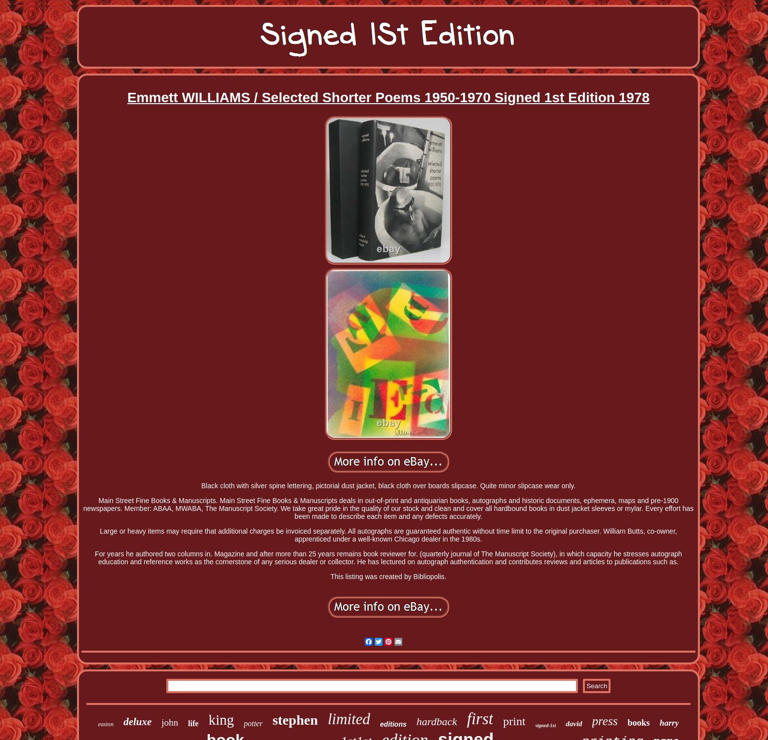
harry (669, 723)
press (605, 721)
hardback (437, 721)
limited (349, 719)
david (574, 724)
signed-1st (546, 725)
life (193, 723)
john (169, 722)
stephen (295, 720)
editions (393, 724)
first (480, 719)
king (221, 720)
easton (106, 724)
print (514, 721)
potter (253, 723)
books (638, 723)
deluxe (137, 722)
